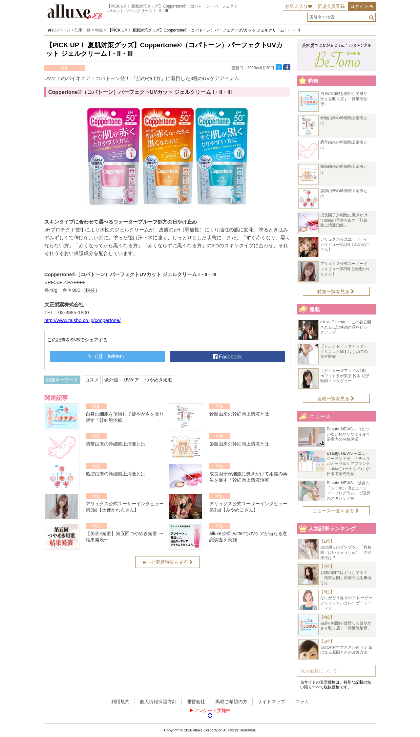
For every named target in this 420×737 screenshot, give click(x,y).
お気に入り (296, 6)
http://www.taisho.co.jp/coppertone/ (82, 320)
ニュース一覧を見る (336, 510)
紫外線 (111, 379)
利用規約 (120, 701)
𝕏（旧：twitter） (107, 356)
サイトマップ (271, 701)
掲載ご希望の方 (231, 701)
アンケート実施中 (212, 710)
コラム (302, 701)
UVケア (131, 379)
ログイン (359, 6)
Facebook (227, 356)
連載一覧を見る (335, 398)
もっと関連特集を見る (167, 562)
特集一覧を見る (335, 291)
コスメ (92, 379)
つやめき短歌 (158, 379)
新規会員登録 (331, 6)
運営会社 (196, 701)
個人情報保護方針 (158, 701)
